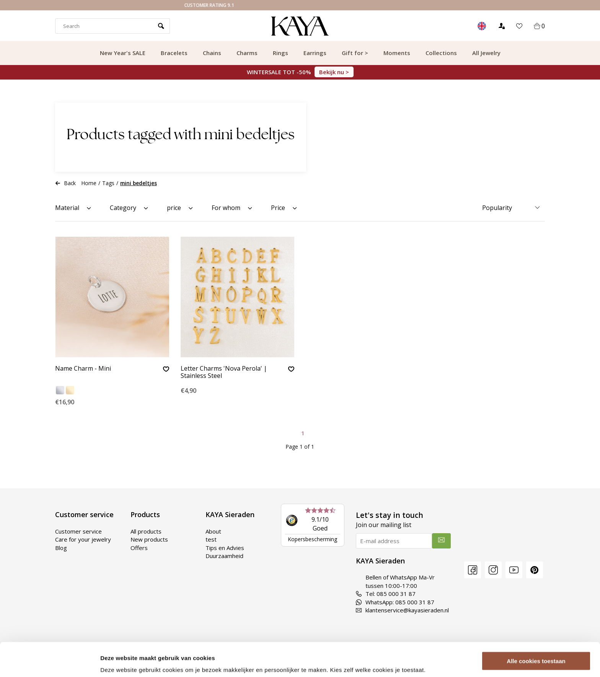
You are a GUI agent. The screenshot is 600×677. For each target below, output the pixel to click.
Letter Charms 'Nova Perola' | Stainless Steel (224, 372)
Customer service (78, 531)
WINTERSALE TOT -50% (300, 72)
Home (89, 183)
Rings (280, 53)
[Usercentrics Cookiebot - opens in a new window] (49, 662)
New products (149, 539)
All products (145, 531)
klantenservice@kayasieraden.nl (402, 610)
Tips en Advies (224, 548)
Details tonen (118, 662)
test (211, 539)
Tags (108, 183)
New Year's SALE (122, 53)
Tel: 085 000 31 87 (386, 593)
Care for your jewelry (83, 539)
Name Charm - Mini (83, 369)
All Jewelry (486, 53)
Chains (212, 53)
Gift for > (355, 53)
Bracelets (174, 53)
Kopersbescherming (312, 539)
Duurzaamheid (224, 556)
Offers (139, 548)
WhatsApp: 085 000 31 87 (395, 602)
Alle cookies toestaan (536, 632)
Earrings (314, 53)
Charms (247, 53)
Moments (396, 53)
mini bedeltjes (138, 183)
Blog (61, 548)
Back (65, 183)
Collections (441, 53)
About (213, 531)
